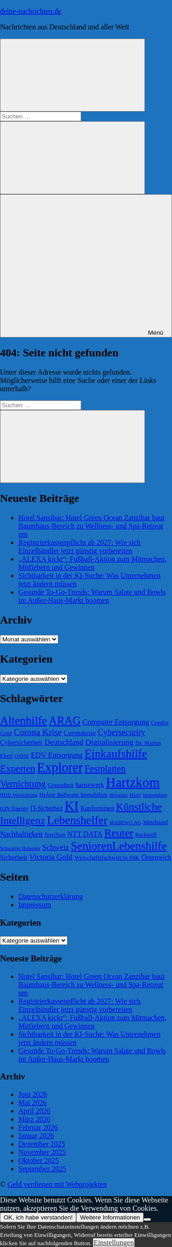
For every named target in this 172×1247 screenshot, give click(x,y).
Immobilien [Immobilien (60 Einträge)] (154, 795)
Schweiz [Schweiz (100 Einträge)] (55, 847)
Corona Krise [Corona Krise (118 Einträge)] (38, 732)
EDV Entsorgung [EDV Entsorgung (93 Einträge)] (57, 755)
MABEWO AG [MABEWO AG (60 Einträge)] (125, 822)
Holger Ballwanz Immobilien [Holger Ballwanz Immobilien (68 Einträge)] (73, 795)
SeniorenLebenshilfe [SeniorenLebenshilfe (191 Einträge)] (118, 845)
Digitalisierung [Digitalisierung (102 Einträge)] (109, 742)
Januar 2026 (36, 1136)
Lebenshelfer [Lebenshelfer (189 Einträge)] (77, 820)
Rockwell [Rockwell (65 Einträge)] (145, 834)
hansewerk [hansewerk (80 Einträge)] (89, 784)
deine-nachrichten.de (30, 11)
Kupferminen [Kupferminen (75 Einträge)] (97, 808)
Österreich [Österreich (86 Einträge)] (156, 857)
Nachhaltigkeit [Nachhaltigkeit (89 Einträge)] (21, 834)
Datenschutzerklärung (50, 896)
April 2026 (34, 1111)
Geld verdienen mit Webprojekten (57, 1184)
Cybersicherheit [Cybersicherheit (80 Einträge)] (21, 742)
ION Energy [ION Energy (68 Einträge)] (14, 808)
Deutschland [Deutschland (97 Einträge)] (63, 742)
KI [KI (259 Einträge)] (72, 805)
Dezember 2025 (41, 1144)
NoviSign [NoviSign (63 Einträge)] (54, 834)
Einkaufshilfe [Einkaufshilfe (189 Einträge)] (115, 753)
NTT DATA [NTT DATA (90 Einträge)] (84, 834)
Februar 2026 (38, 1127)
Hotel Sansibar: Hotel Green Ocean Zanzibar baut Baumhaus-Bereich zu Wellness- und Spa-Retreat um (91, 526)
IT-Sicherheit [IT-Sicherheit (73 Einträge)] (46, 808)
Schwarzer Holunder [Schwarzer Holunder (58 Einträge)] (20, 848)
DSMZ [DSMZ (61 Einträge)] (22, 755)
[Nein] (147, 1219)
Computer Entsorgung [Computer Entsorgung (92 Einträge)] (116, 722)
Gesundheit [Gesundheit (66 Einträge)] (60, 785)
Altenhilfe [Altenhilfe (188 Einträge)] (23, 720)
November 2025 (42, 1152)
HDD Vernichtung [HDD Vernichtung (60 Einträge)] (19, 795)
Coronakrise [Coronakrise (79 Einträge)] (80, 732)
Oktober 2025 (38, 1160)
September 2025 (42, 1169)
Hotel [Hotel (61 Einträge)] (135, 795)
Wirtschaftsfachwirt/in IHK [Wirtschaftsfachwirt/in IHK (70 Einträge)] (106, 857)
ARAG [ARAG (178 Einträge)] (65, 720)
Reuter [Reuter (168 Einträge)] (118, 833)
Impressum (34, 905)
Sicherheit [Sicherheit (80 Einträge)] (13, 857)
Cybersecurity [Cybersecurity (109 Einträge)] (121, 732)
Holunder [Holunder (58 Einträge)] (118, 795)
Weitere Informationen (110, 1217)
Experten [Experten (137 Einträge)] (17, 768)
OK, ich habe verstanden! (38, 1217)
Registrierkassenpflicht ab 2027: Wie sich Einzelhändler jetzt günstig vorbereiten (79, 547)
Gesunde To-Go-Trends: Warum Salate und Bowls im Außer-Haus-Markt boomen (92, 596)
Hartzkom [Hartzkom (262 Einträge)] (133, 782)
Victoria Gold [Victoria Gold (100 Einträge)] (50, 857)
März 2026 (34, 1119)
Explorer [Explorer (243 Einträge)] (60, 767)
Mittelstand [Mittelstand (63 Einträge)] (155, 822)
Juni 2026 (32, 1094)
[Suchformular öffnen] (72, 75)
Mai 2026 (32, 1103)
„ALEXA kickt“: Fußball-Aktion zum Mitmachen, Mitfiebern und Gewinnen (92, 563)
